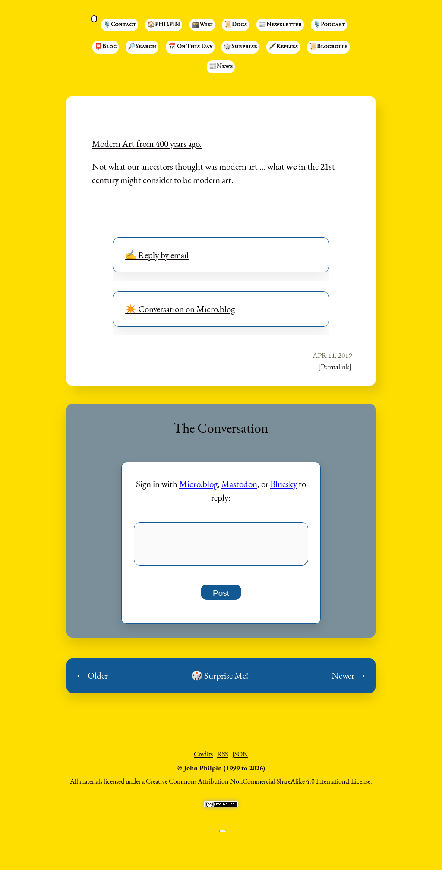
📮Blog (106, 47)
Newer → (348, 680)
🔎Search (142, 47)
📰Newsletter (280, 25)
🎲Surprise (240, 47)
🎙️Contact (119, 25)
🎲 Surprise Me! (219, 680)
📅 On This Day (190, 47)
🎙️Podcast (329, 25)
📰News (221, 67)
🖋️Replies (283, 47)
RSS (222, 758)
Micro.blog (198, 484)
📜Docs (235, 25)
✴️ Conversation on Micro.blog (180, 309)
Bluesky (283, 484)
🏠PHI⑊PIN (163, 25)
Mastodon (239, 484)
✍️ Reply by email (157, 255)
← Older (92, 680)
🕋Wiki (202, 25)
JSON (240, 758)
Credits (203, 758)
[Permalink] (335, 366)
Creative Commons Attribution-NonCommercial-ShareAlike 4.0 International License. (259, 786)
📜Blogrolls (328, 47)
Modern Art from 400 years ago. (147, 143)
